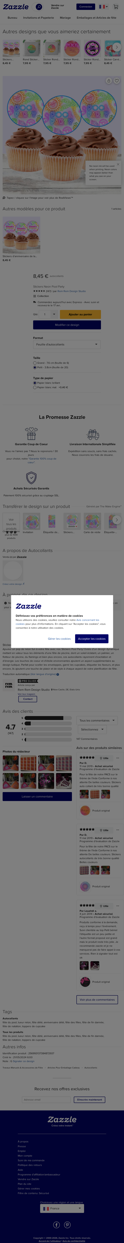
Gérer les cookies (59, 639)
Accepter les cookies (91, 639)
